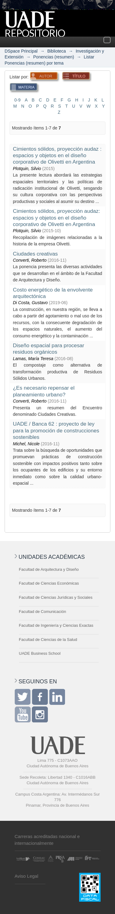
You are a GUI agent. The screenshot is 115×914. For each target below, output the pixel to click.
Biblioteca (56, 51)
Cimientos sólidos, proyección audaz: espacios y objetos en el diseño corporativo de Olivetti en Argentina (56, 217)
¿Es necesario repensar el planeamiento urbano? (44, 391)
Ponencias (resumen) (53, 56)
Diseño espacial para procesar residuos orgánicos (48, 348)
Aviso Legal (26, 876)
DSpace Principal (21, 51)
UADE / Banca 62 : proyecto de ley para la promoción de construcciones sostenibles (56, 430)
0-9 (17, 99)
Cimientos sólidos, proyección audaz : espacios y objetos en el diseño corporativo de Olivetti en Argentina (57, 155)
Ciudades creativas (35, 254)
